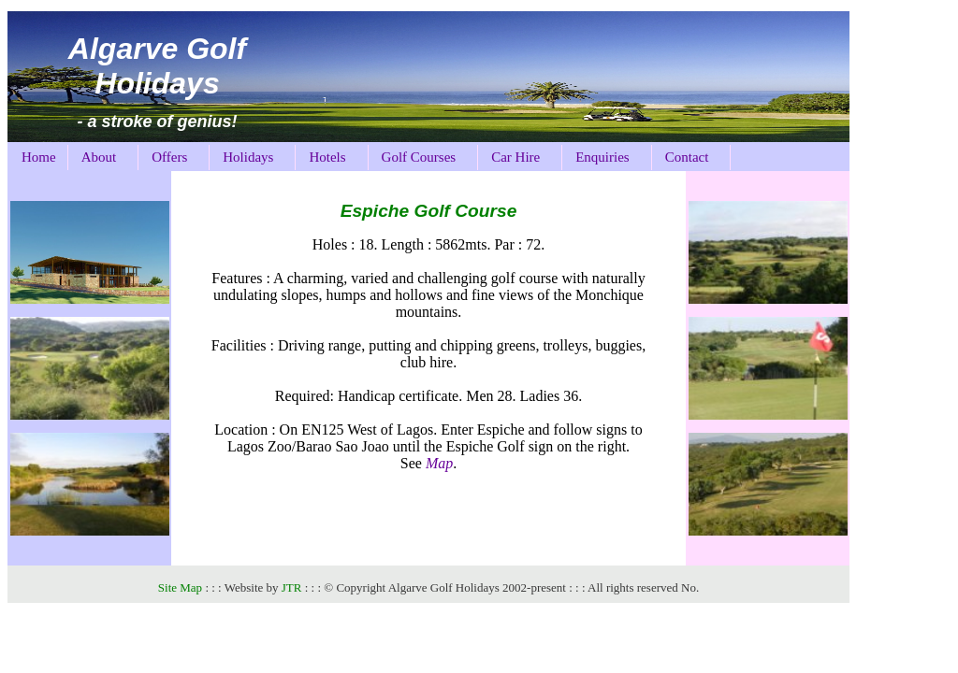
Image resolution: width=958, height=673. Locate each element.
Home (39, 157)
